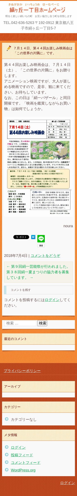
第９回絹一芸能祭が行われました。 (38, 266)
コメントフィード (25, 463)
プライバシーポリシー (22, 371)
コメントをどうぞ (45, 256)
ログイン (52, 300)
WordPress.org (23, 470)
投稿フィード (22, 455)
